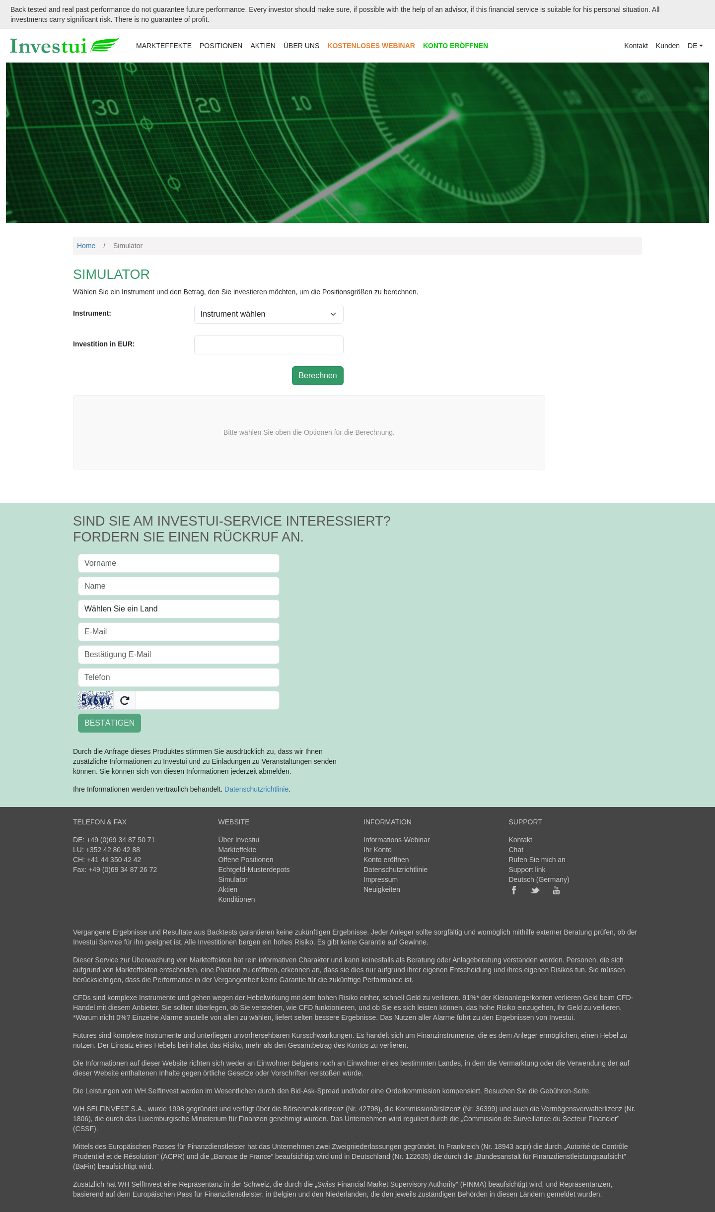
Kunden (668, 46)
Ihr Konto (377, 850)
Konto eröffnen (386, 860)
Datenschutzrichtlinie (256, 789)
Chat (516, 850)
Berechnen (317, 375)
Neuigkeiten (381, 889)
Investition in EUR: (104, 344)
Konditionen (236, 899)
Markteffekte (237, 850)
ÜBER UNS (301, 46)
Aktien (228, 889)
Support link (527, 870)
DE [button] (692, 46)
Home (86, 246)
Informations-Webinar (396, 840)
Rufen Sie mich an (537, 860)
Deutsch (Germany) (539, 879)
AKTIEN (263, 46)
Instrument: (92, 313)
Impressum (380, 879)
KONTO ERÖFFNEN (455, 46)
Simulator (233, 879)
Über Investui (238, 840)
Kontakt (635, 46)
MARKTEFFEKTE (164, 46)
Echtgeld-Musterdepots (254, 870)
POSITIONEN (221, 46)
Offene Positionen (246, 860)
